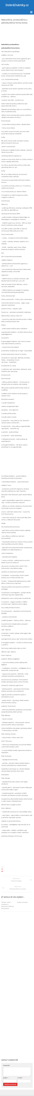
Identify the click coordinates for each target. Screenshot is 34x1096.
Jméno (5, 1078)
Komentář (6, 1065)
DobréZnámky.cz (17, 5)
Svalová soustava (22, 902)
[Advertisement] (17, 34)
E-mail (20, 1078)
